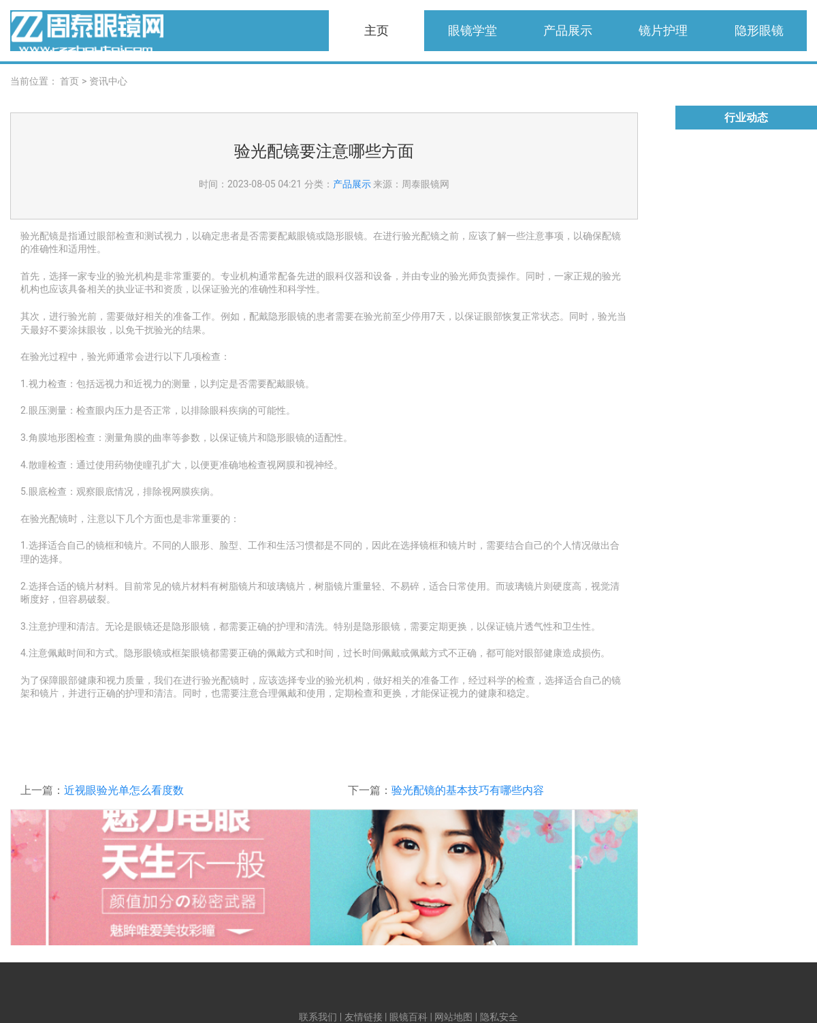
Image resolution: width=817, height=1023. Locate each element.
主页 (376, 30)
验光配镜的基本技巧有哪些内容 (467, 790)
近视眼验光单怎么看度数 (124, 790)
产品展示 (567, 30)
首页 (69, 81)
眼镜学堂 (472, 30)
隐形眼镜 (759, 30)
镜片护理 (663, 30)
